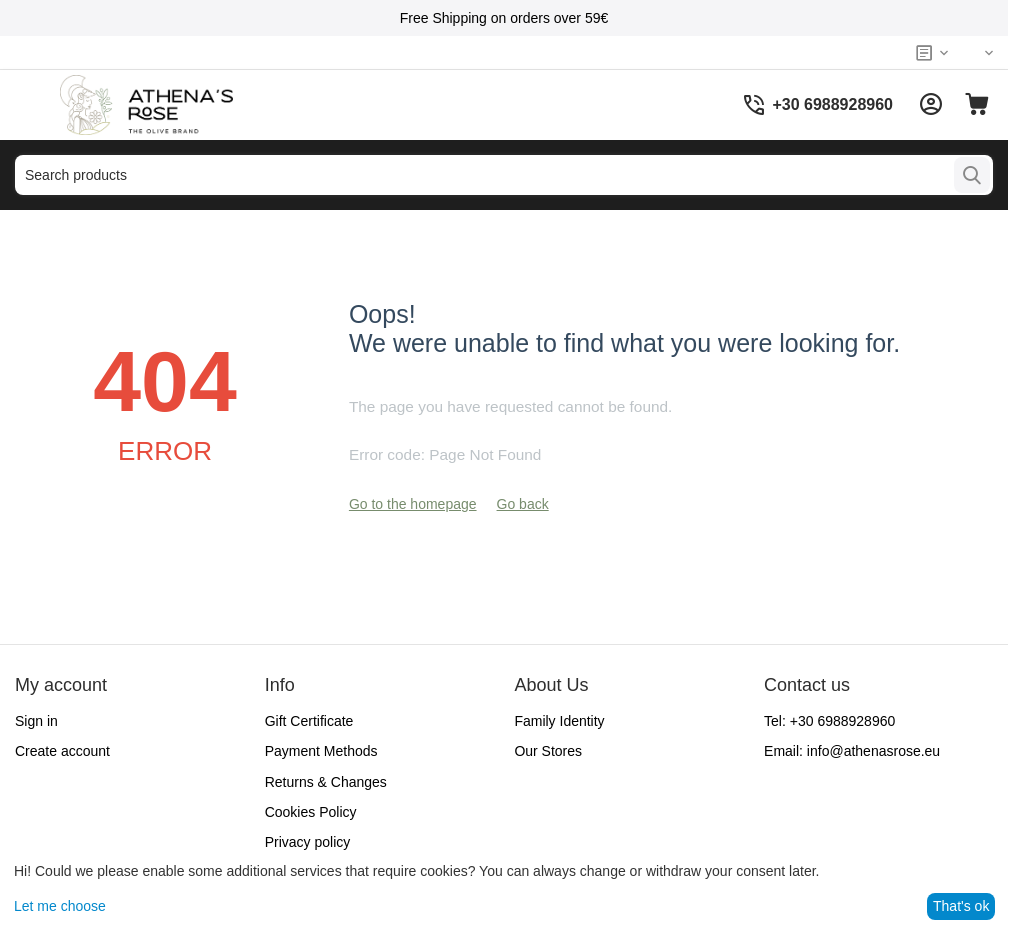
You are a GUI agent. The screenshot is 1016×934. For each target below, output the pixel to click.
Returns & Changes (326, 782)
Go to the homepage (413, 504)
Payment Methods (321, 751)
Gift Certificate (309, 721)
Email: (852, 751)
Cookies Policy (311, 812)
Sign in (36, 721)
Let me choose (60, 906)
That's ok (961, 906)
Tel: (829, 721)
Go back (523, 504)
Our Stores (548, 751)
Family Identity (559, 721)
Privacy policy (308, 842)
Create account (62, 751)
